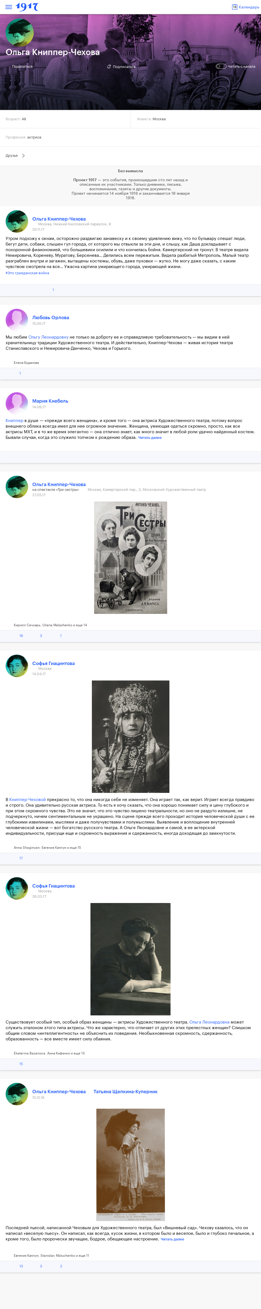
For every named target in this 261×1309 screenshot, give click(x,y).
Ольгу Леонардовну (48, 337)
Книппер (14, 421)
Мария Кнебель (50, 401)
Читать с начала (236, 66)
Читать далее (150, 437)
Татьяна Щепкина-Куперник (126, 1091)
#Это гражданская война (27, 273)
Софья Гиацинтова (53, 663)
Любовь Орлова (50, 317)
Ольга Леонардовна (209, 1022)
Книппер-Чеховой (27, 800)
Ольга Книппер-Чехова (59, 219)
